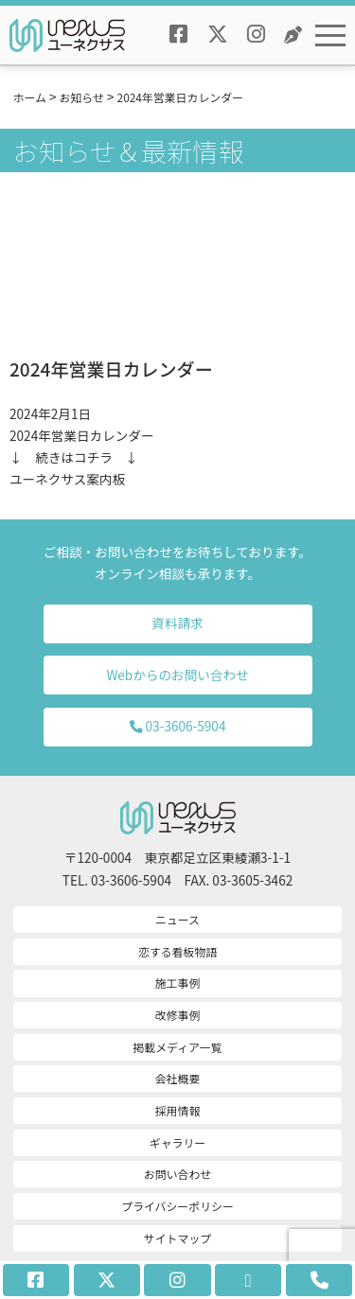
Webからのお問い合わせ (177, 674)
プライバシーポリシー (177, 1206)
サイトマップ (177, 1238)
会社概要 (178, 1078)
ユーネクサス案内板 (67, 478)
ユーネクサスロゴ (67, 35)
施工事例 (178, 982)
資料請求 (177, 622)
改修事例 (178, 1015)
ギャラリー (177, 1142)
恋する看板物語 (177, 951)
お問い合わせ (177, 1174)
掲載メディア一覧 (177, 1047)
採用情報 (178, 1110)
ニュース (177, 919)
